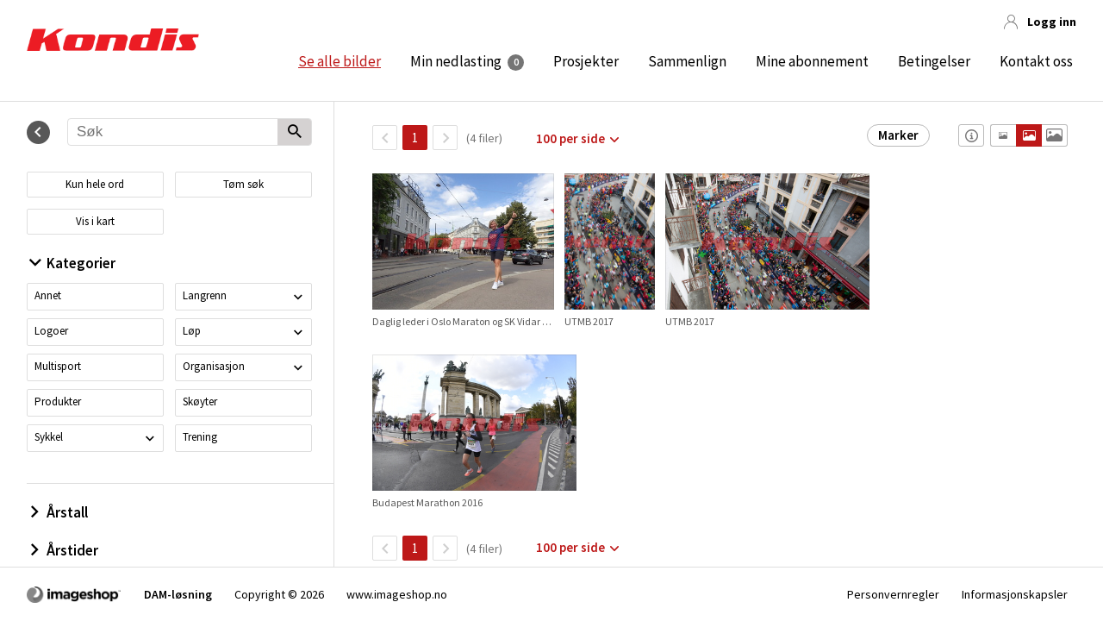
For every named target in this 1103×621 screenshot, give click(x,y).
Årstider (64, 550)
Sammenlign (687, 61)
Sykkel (48, 437)
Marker (898, 135)
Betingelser (934, 61)
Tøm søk (243, 184)
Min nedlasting (456, 61)
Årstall (59, 512)
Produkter (57, 401)
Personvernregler (893, 594)
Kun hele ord (94, 184)
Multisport (57, 366)
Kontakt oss (1036, 61)
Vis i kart (95, 221)
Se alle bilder (339, 61)
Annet (47, 295)
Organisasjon (214, 366)
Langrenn (205, 295)
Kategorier (72, 263)
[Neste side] (445, 137)
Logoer (51, 330)
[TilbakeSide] (384, 137)
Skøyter (200, 401)
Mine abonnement (812, 61)
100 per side (570, 138)
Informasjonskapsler (1015, 594)
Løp (192, 330)
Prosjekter (586, 61)
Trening (200, 437)
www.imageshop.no (396, 594)
